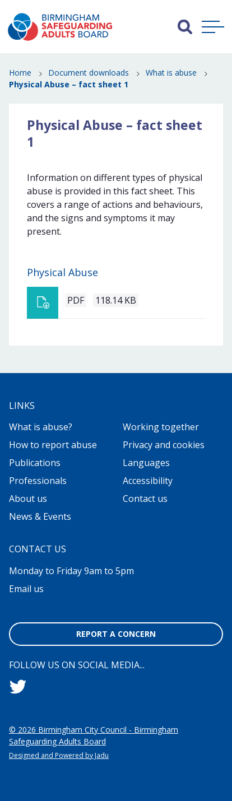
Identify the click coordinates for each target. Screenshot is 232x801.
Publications (35, 463)
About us (28, 498)
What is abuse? (40, 427)
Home (20, 72)
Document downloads (88, 72)
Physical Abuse (62, 272)
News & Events (40, 516)
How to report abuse (53, 445)
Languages (146, 463)
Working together (161, 427)
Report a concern (116, 633)
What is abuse (171, 72)
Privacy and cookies (164, 445)
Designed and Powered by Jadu (59, 755)
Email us (26, 589)
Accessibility (148, 480)
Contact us (145, 498)
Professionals (38, 480)
